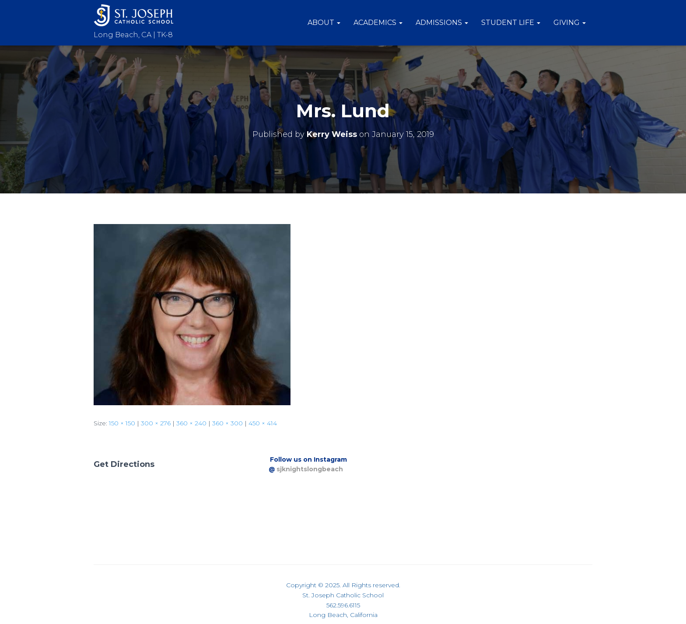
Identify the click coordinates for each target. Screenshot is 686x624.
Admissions (442, 22)
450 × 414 (262, 423)
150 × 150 (122, 423)
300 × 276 (156, 423)
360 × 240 (191, 423)
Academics (378, 22)
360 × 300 (227, 423)
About (324, 22)
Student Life (510, 22)
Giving (569, 22)
